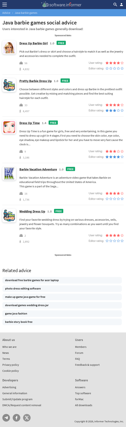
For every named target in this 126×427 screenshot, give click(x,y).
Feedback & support (87, 364)
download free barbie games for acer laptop (32, 280)
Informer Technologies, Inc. (109, 421)
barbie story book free (18, 322)
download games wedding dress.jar (27, 305)
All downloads (83, 405)
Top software (83, 393)
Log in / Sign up (121, 4)
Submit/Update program (17, 399)
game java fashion (16, 313)
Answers (80, 387)
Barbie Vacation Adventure (38, 169)
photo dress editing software (23, 288)
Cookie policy (10, 370)
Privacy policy (10, 364)
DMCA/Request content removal (21, 405)
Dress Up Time (29, 123)
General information (14, 393)
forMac (79, 399)
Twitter (27, 418)
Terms (6, 359)
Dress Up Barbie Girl (33, 43)
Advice (6, 12)
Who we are (9, 347)
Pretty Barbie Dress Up (35, 81)
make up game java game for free (25, 297)
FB (16, 418)
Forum (79, 353)
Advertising (9, 387)
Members (80, 347)
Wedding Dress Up (32, 211)
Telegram (6, 418)
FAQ (77, 359)
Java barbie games (26, 12)
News (5, 353)
